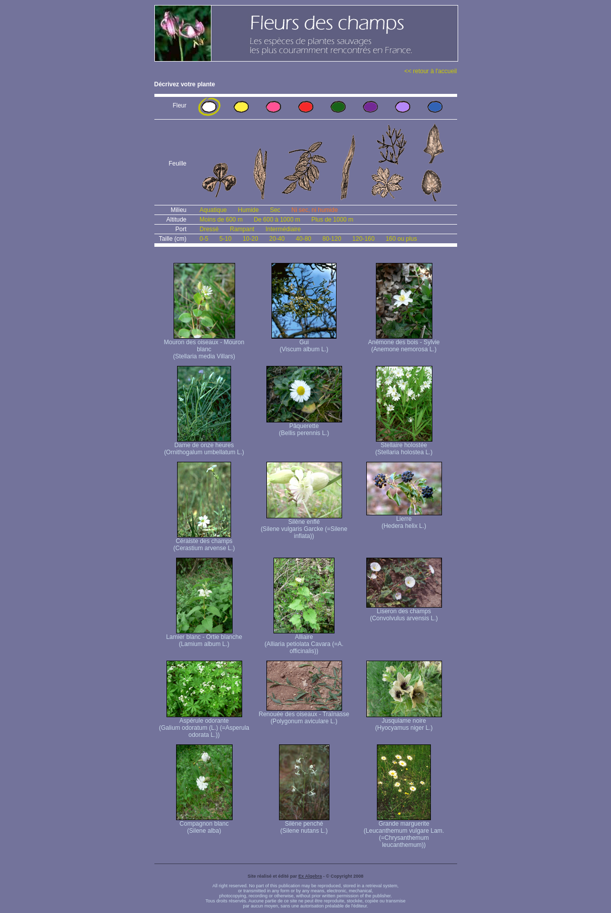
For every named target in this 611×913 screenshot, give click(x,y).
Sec (275, 209)
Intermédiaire (283, 229)
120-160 (363, 238)
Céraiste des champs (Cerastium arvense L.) (204, 542)
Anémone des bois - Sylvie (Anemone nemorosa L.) (403, 343)
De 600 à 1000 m (277, 219)
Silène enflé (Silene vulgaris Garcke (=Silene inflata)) (304, 526)
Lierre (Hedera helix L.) (404, 519)
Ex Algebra (310, 876)
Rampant (242, 229)
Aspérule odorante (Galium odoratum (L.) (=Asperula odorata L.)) (204, 725)
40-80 (303, 238)
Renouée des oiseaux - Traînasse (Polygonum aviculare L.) (304, 715)
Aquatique (213, 209)
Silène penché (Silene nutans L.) (304, 824)
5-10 (225, 238)
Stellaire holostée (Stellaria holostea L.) (403, 446)
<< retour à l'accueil (430, 71)
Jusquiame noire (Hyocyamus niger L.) (404, 721)
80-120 (331, 238)
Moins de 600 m (221, 219)
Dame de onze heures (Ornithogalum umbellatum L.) (204, 446)
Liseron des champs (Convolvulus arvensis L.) (404, 612)
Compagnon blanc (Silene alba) (204, 824)
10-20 (250, 238)
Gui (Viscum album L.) (304, 343)
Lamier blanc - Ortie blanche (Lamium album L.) (204, 638)
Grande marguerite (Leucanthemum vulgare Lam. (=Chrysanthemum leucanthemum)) (404, 831)
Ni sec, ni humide (315, 209)
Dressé (209, 229)
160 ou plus (401, 238)
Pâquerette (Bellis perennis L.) (304, 427)
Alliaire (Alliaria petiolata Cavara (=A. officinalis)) (303, 641)
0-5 (204, 238)
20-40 (277, 238)
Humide (248, 209)
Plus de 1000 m (332, 219)
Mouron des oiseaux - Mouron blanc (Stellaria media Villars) (204, 346)
